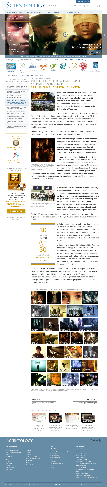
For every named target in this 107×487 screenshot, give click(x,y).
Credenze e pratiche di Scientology (59, 451)
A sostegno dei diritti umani (14, 45)
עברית (8, 459)
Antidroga (63, 66)
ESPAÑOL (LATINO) (31, 456)
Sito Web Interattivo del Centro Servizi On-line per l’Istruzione (16, 112)
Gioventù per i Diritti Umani (83, 475)
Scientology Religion (81, 455)
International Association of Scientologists (87, 463)
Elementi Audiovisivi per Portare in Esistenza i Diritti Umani (16, 107)
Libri (92, 12)
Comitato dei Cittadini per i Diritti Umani (86, 477)
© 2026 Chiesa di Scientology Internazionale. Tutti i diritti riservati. (22, 484)
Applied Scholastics (32, 66)
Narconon (54, 66)
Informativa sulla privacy (61, 484)
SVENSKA (29, 454)
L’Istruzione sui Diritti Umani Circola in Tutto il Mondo (15, 117)
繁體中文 (8, 465)
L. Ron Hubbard (54, 449)
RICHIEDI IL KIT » (16, 211)
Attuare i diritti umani (14, 24)
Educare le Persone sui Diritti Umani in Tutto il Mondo (16, 91)
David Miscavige (80, 457)
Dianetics (78, 451)
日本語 (8, 461)
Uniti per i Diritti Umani (82, 473)
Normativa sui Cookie (74, 484)
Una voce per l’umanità (56, 453)
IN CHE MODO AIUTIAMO (17, 75)
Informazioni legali (97, 484)
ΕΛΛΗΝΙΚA (29, 461)
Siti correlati (83, 2)
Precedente (25, 56)
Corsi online (53, 461)
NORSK (28, 452)
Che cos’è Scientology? (34, 12)
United (9, 41)
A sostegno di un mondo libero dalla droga (85, 470)
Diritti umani (73, 66)
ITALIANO (28, 463)
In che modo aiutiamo (11, 72)
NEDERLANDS (10, 467)
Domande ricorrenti (73, 12)
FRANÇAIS (9, 456)
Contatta (52, 465)
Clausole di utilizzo (86, 484)
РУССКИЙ (9, 463)
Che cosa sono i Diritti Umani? (15, 28)
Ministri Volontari (53, 12)
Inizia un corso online (81, 459)
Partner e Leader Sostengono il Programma (16, 126)
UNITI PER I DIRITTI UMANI (35, 75)
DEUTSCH (9, 469)
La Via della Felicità (21, 67)
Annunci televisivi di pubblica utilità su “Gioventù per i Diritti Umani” (14, 35)
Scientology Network (81, 453)
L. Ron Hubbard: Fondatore (15, 12)
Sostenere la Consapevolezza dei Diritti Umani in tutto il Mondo (17, 87)
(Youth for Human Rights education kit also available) (16, 218)
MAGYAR (28, 450)
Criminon (44, 66)
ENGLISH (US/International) (13, 450)
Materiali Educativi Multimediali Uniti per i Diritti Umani (16, 96)
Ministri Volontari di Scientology (84, 461)
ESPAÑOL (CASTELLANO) (33, 458)
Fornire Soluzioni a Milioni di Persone (15, 122)
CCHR (83, 66)
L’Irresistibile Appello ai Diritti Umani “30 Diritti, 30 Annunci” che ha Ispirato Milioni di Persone (17, 102)
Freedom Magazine (95, 70)
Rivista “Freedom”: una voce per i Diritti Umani (16, 50)
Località (52, 467)
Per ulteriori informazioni (56, 463)
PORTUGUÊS (29, 465)
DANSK (8, 454)
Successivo (81, 56)
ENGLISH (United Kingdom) (13, 452)
